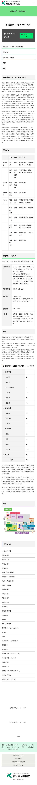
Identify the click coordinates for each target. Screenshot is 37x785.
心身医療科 (5, 602)
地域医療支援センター (18, 765)
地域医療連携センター (18, 755)
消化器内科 (5, 555)
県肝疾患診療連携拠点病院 (18, 762)
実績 (4, 63)
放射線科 (5, 649)
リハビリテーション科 (9, 658)
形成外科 (5, 645)
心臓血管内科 (6, 551)
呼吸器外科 (5, 594)
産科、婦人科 (6, 624)
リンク (9, 747)
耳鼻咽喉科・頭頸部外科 (10, 641)
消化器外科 (5, 589)
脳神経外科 (5, 598)
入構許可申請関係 (13, 749)
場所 (4, 68)
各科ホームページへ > (26, 35)
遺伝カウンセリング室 (9, 679)
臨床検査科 (5, 662)
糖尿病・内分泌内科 (8, 577)
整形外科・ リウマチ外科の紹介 (13, 47)
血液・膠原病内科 (8, 572)
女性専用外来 (6, 675)
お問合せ (24, 745)
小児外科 (5, 615)
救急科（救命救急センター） (11, 671)
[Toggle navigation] (33, 3)
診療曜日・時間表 (8, 57)
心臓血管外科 (6, 585)
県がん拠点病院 (18, 758)
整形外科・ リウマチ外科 (10, 628)
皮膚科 (4, 632)
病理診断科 (5, 666)
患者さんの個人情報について (10, 745)
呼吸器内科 (5, 564)
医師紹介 (5, 52)
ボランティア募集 (19, 747)
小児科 (4, 619)
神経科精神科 (6, 611)
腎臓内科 (5, 568)
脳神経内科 (5, 559)
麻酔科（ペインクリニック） (11, 654)
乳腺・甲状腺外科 (8, 581)
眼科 (3, 636)
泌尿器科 (5, 606)
